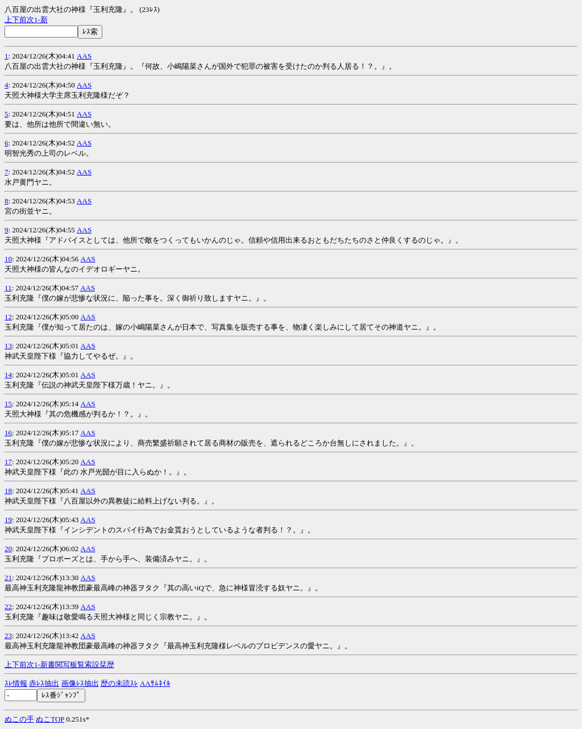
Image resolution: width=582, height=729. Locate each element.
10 (8, 259)
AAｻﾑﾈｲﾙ (155, 683)
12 (8, 317)
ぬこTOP (50, 719)
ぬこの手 (19, 719)
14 (8, 374)
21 (8, 577)
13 (8, 345)
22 (8, 606)
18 (8, 490)
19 (8, 519)
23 (8, 635)
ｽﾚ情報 (16, 683)
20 (8, 548)
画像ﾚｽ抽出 (80, 683)
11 (8, 288)
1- (37, 19)
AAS (84, 56)
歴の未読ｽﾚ (119, 683)
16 (8, 432)
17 (8, 461)
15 (8, 403)
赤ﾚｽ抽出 (44, 683)
